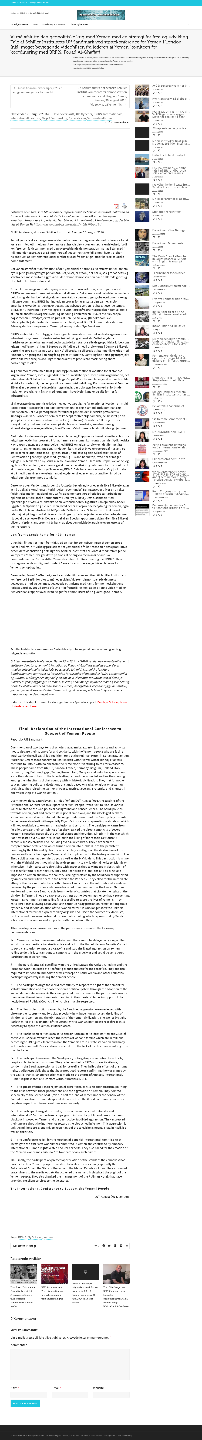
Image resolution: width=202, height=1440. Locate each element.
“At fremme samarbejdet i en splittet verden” (171, 419)
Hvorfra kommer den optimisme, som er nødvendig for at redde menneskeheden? (171, 299)
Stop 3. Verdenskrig (54, 118)
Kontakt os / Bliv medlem (53, 24)
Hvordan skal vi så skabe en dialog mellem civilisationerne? (171, 99)
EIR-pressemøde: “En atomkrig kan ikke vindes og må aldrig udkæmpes (171, 459)
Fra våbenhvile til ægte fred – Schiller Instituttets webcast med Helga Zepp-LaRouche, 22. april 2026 (171, 186)
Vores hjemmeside (19, 24)
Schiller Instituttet (80, 58)
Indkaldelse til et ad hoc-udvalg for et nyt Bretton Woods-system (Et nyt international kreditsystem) (171, 313)
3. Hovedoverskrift (62, 114)
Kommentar (18, 1345)
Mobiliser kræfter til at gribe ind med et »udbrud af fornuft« (171, 199)
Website (98, 1388)
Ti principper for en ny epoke (171, 273)
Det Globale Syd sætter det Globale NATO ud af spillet (171, 286)
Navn (13, 1388)
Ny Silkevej (35, 1237)
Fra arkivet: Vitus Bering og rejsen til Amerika (171, 230)
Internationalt (112, 114)
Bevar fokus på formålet (168, 406)
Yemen (48, 1237)
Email (55, 1388)
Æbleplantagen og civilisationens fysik (171, 128)
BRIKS (98, 114)
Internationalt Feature (25, 118)
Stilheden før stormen (167, 212)
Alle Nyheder (83, 114)
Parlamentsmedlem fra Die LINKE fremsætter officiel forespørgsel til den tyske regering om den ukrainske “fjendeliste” (171, 506)
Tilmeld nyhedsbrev (78, 24)
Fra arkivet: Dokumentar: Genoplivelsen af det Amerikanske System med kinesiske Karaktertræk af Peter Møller (171, 243)
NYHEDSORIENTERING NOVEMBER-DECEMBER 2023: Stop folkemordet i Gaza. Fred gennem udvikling (171, 379)
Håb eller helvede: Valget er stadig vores (171, 155)
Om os (35, 24)
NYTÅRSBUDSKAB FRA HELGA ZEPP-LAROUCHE (171, 432)
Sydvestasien (77, 118)
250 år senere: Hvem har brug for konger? (171, 86)
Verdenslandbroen (99, 118)
